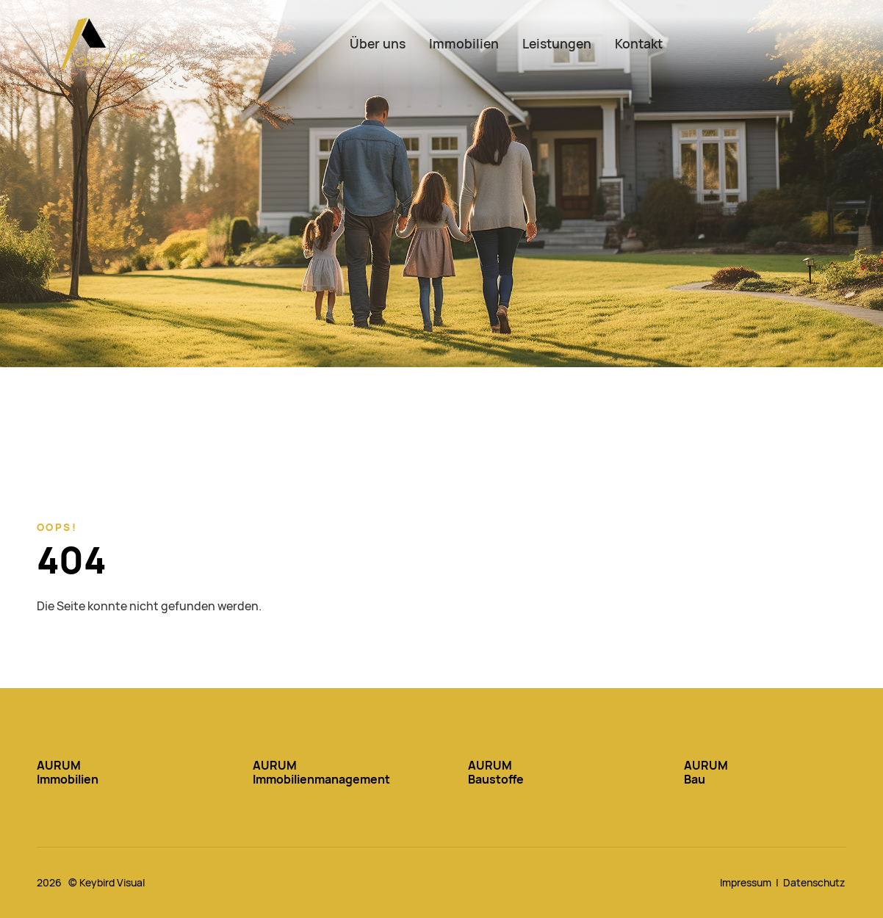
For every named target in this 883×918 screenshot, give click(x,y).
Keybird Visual (112, 882)
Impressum (745, 882)
